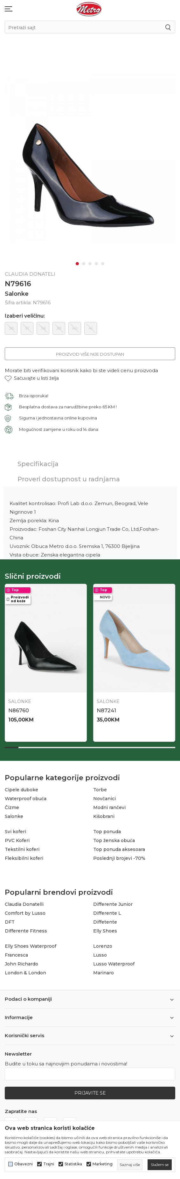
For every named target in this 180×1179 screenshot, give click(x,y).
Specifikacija (38, 464)
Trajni (48, 1164)
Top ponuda (107, 831)
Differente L (107, 913)
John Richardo (21, 964)
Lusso (100, 955)
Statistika (73, 1164)
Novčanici (104, 798)
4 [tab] (96, 263)
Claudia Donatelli (24, 904)
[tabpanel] (90, 158)
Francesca (16, 955)
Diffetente (105, 922)
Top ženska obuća (114, 840)
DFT (10, 922)
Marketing (103, 1164)
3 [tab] (90, 263)
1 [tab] (77, 263)
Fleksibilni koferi (24, 858)
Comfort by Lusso (25, 913)
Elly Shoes (105, 931)
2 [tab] (83, 263)
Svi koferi (15, 831)
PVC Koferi (17, 840)
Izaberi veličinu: (25, 316)
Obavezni (23, 1164)
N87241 (106, 711)
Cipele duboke (21, 790)
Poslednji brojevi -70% (119, 858)
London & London (25, 973)
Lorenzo (102, 946)
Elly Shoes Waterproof (30, 946)
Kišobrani (103, 816)
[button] (32, 378)
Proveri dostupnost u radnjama (68, 479)
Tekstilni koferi (22, 849)
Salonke (17, 293)
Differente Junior (113, 904)
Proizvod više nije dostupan (90, 354)
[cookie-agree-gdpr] (160, 1164)
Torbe (100, 790)
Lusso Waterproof (114, 964)
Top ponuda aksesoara (119, 849)
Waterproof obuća (25, 798)
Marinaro (103, 973)
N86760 (18, 711)
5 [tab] (102, 263)
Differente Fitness (26, 931)
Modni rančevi (109, 807)
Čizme (12, 807)
